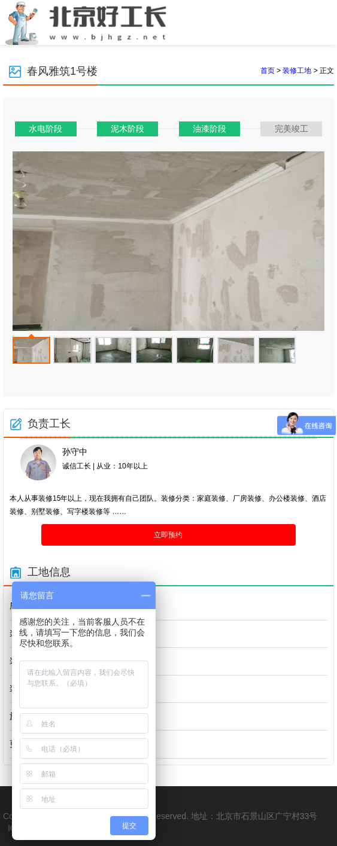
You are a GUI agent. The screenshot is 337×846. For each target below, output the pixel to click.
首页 (267, 70)
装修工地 (297, 70)
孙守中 (74, 452)
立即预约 (168, 535)
